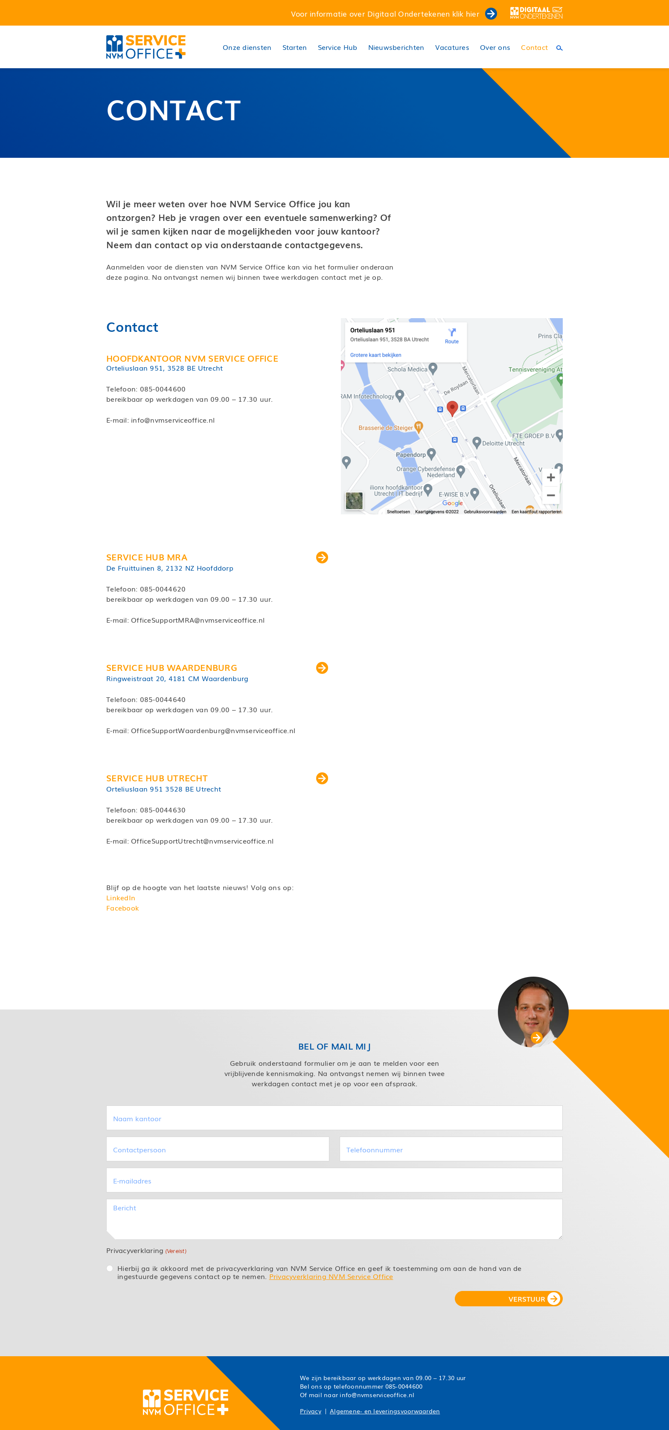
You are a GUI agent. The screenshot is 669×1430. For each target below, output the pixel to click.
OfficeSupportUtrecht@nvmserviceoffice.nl (202, 840)
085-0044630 (163, 809)
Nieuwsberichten (396, 47)
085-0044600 (163, 388)
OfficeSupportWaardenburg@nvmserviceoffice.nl (213, 730)
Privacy (310, 1411)
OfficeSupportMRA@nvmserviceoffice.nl (198, 620)
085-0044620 (163, 588)
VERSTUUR (527, 1299)
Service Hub (338, 47)
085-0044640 (163, 699)
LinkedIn (120, 897)
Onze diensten (247, 47)
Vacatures (452, 47)
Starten (294, 47)
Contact (534, 47)
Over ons (495, 47)
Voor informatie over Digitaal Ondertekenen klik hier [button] (394, 13)
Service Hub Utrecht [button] (217, 777)
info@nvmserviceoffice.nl (173, 420)
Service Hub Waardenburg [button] (217, 667)
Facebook (122, 907)
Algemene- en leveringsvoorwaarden (385, 1411)
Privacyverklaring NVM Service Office (331, 1276)
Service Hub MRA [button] (217, 557)
